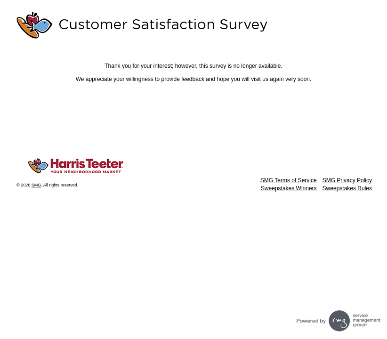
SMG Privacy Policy (347, 180)
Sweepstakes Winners (289, 188)
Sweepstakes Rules (347, 188)
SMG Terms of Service (288, 180)
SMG (36, 185)
